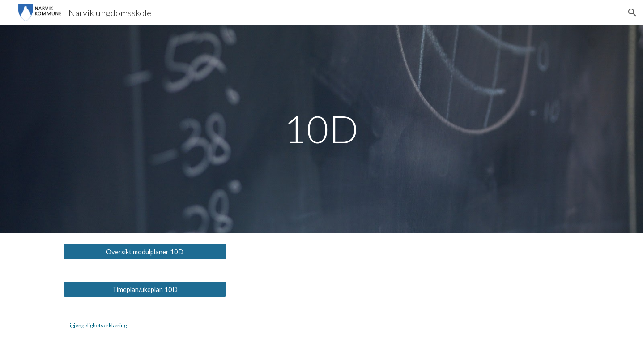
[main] (322, 128)
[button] (632, 12)
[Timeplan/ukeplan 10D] (145, 289)
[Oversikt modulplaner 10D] (145, 251)
